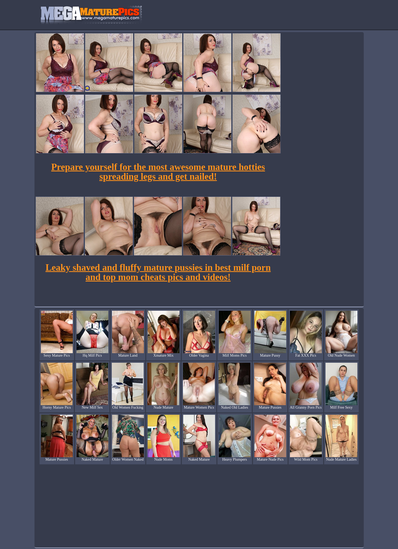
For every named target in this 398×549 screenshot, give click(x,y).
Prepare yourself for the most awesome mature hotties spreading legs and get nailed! (158, 172)
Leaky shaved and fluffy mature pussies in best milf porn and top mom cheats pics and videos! (158, 272)
